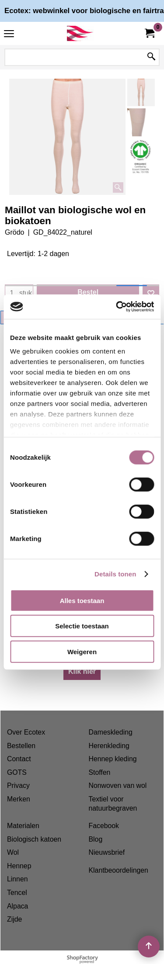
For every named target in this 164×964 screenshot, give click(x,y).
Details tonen (115, 574)
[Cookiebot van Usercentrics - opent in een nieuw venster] (117, 306)
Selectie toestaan (82, 626)
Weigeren (82, 651)
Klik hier (82, 671)
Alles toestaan (82, 600)
